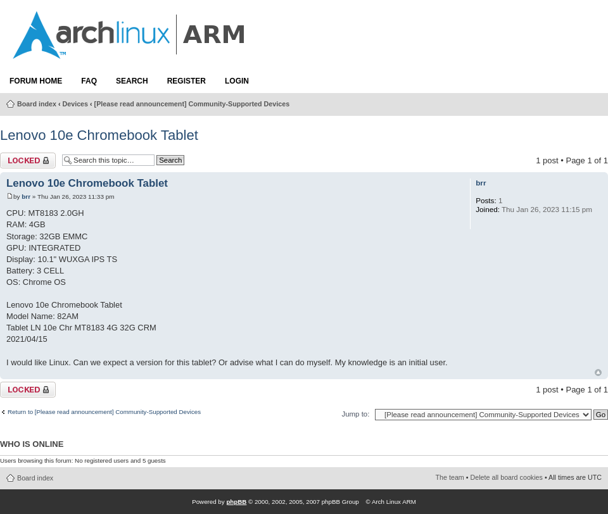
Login (237, 81)
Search (132, 81)
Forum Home (36, 81)
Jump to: (355, 414)
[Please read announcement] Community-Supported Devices (192, 104)
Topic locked (28, 160)
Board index (36, 104)
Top (598, 372)
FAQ (89, 81)
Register (186, 81)
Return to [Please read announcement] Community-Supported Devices (104, 412)
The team (450, 477)
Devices (76, 104)
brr (26, 196)
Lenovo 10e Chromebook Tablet (99, 135)
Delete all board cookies (507, 477)
